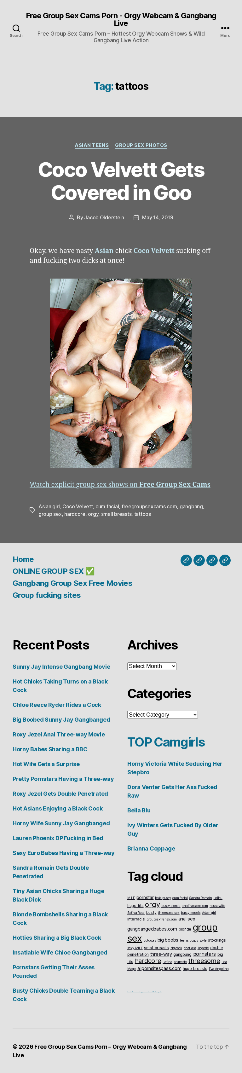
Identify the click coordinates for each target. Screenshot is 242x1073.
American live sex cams (132, 992)
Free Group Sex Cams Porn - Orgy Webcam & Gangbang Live (121, 19)
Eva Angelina (219, 969)
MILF (131, 898)
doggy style (198, 940)
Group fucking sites (47, 595)
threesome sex (169, 913)
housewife (217, 906)
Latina (167, 962)
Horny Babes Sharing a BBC (50, 749)
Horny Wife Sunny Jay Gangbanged (61, 823)
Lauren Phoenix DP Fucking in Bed (58, 838)
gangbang (191, 506)
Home (23, 559)
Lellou (218, 898)
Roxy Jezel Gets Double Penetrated (60, 793)
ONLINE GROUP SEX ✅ (54, 571)
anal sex (186, 918)
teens (184, 940)
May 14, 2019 (157, 217)
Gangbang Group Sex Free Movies (72, 583)
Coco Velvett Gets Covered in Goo (121, 181)
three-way (161, 954)
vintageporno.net (143, 992)
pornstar (145, 897)
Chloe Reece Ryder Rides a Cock (57, 704)
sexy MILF (135, 948)
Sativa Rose (136, 913)
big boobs (168, 940)
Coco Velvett (77, 506)
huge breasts (195, 968)
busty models (190, 913)
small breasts (116, 514)
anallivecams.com (195, 906)
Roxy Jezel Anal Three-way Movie (59, 734)
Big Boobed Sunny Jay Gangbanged (61, 719)
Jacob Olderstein (104, 217)
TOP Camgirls (166, 742)
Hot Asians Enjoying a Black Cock (57, 808)
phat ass (189, 948)
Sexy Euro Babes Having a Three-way (64, 853)
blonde (185, 929)
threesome (204, 961)
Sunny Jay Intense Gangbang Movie (61, 666)
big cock (176, 948)
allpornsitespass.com (159, 968)
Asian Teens (92, 145)
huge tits (135, 905)
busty (151, 912)
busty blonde (171, 906)
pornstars (204, 954)
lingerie (203, 948)
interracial (136, 919)
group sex (50, 514)
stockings (217, 940)
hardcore (74, 514)
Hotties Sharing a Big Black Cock (57, 937)
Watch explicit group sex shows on (120, 485)
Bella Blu (139, 810)
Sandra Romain (200, 898)
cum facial (107, 506)
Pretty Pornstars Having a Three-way (63, 779)
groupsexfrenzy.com (162, 919)
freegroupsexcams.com (149, 506)
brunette (180, 962)
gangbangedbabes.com (152, 929)
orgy (93, 514)
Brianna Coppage (151, 848)
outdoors (150, 940)
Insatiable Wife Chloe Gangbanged (60, 952)
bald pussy (163, 898)
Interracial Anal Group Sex (155, 992)
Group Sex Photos (141, 145)
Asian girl (49, 506)
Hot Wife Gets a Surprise (46, 764)
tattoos (142, 514)
